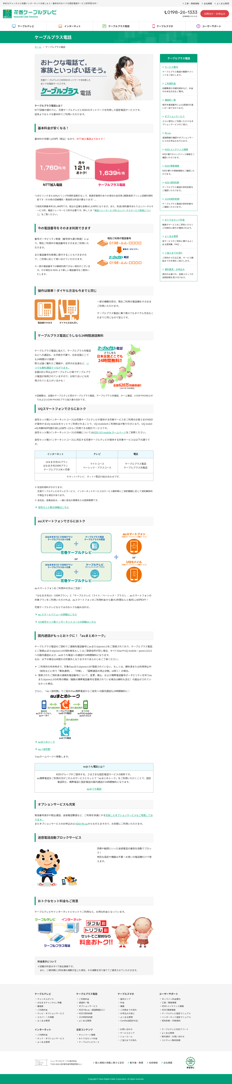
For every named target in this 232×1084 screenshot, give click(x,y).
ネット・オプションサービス (50, 1038)
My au (168, 132)
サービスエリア (127, 1032)
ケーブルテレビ (26, 26)
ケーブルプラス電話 (118, 26)
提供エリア (125, 998)
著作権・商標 (136, 1062)
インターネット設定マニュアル (176, 1017)
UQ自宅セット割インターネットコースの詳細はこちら (67, 622)
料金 (122, 1002)
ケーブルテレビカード (89, 1041)
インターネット (72, 26)
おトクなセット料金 (175, 219)
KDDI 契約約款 (172, 182)
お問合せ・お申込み (214, 13)
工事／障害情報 (169, 1002)
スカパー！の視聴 (45, 1017)
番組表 (40, 1006)
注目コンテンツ (84, 1029)
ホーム (38, 46)
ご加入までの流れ (173, 252)
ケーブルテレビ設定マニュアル (176, 1013)
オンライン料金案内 (171, 998)
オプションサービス (175, 116)
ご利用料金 (170, 83)
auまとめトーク (46, 742)
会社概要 (208, 3)
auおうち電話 (94, 789)
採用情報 (153, 1062)
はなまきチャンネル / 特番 (49, 1002)
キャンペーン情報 (87, 1034)
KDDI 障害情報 (172, 165)
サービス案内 (171, 66)
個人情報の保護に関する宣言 (109, 1062)
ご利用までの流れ (128, 1009)
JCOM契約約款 (172, 198)
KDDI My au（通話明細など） (92, 1009)
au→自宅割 (44, 749)
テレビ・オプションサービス (50, 1013)
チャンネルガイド (45, 998)
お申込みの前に (127, 1013)
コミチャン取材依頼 (171, 1040)
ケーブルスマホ (165, 26)
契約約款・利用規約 (171, 1020)
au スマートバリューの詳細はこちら (57, 614)
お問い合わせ (126, 1029)
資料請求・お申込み (175, 269)
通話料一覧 (170, 99)
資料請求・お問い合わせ (173, 1036)
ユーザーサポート (211, 26)
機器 (122, 1006)
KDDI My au (81, 823)
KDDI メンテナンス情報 (176, 149)
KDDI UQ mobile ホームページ (109, 432)
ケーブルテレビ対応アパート (175, 1029)
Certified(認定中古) (129, 1020)
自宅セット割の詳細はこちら (53, 507)
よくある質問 (223, 3)
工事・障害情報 (192, 3)
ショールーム (126, 1036)
